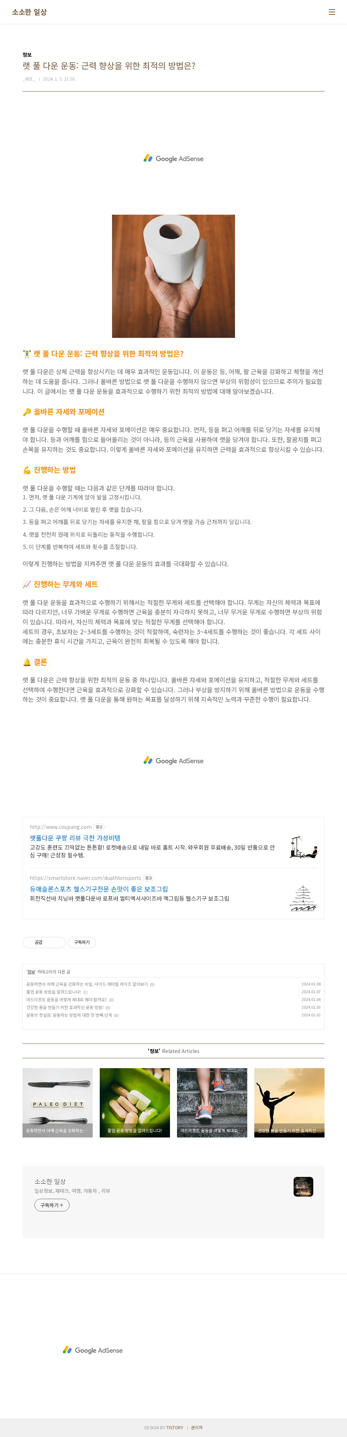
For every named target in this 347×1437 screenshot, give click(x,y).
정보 (31, 972)
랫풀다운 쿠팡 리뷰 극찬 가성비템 (75, 837)
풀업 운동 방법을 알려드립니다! (53, 992)
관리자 (197, 1427)
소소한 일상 (29, 12)
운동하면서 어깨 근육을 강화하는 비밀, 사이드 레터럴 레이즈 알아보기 (87, 984)
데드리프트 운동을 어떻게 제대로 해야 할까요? (66, 999)
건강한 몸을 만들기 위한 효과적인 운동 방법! (65, 1007)
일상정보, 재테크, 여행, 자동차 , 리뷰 (72, 1190)
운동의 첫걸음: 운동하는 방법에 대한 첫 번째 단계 (69, 1015)
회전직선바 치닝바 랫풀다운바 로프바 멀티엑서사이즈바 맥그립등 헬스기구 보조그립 (129, 898)
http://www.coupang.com (61, 827)
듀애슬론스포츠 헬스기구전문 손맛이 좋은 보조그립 (99, 888)
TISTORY (174, 1427)
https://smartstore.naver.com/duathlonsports (85, 878)
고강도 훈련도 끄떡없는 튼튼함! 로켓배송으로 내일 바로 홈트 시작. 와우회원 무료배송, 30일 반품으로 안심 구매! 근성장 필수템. (152, 851)
